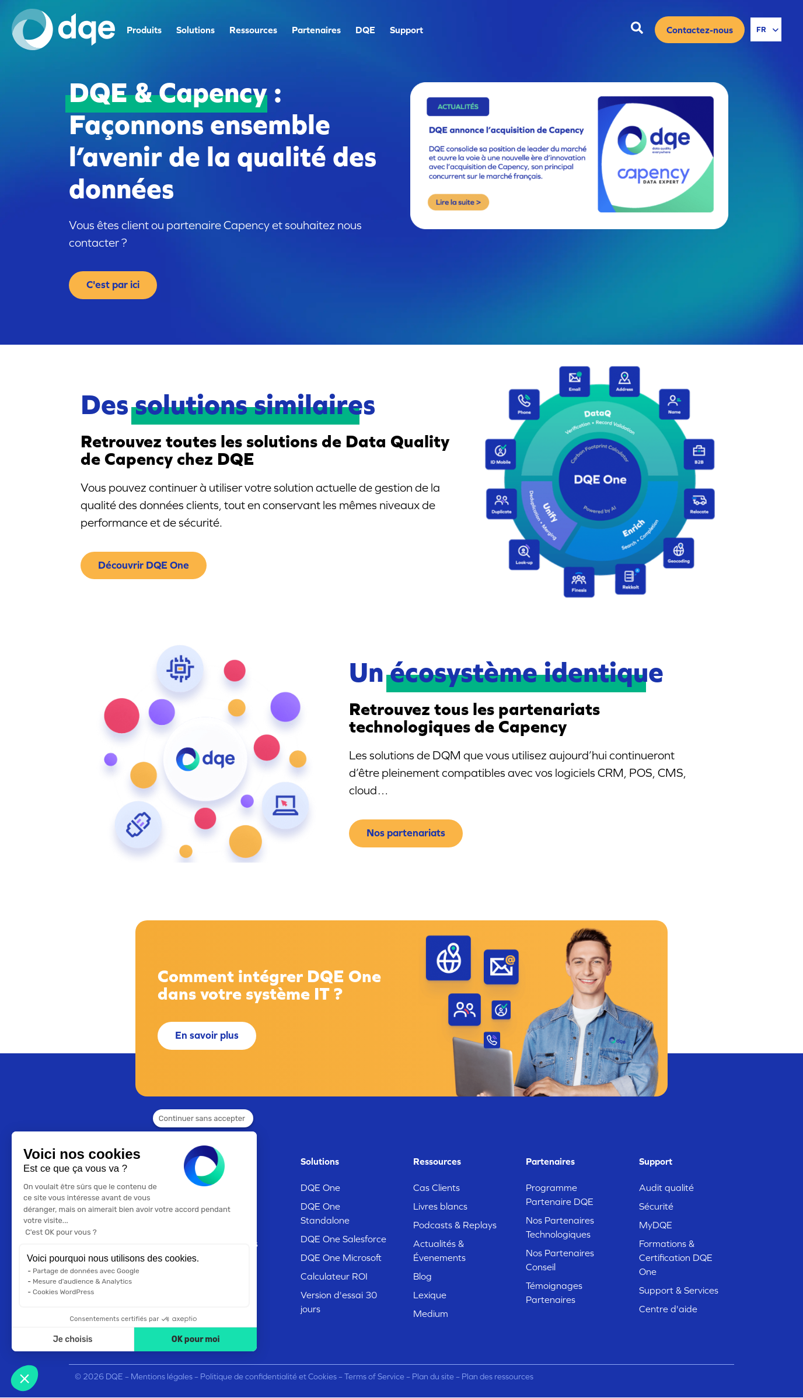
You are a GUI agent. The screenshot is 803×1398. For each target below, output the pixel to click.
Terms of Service (374, 1376)
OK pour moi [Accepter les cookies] (196, 1339)
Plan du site (433, 1376)
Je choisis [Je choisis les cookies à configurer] (73, 1339)
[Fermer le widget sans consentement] (203, 1118)
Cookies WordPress (63, 1292)
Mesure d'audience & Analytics (82, 1281)
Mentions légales (162, 1376)
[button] (25, 1378)
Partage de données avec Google (86, 1271)
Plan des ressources (497, 1376)
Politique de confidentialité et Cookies (268, 1376)
